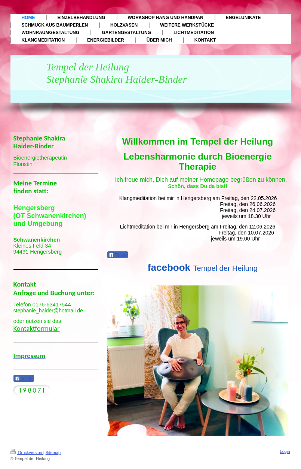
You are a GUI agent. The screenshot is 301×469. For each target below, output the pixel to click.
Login (285, 451)
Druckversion (26, 452)
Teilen (117, 255)
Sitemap (53, 452)
